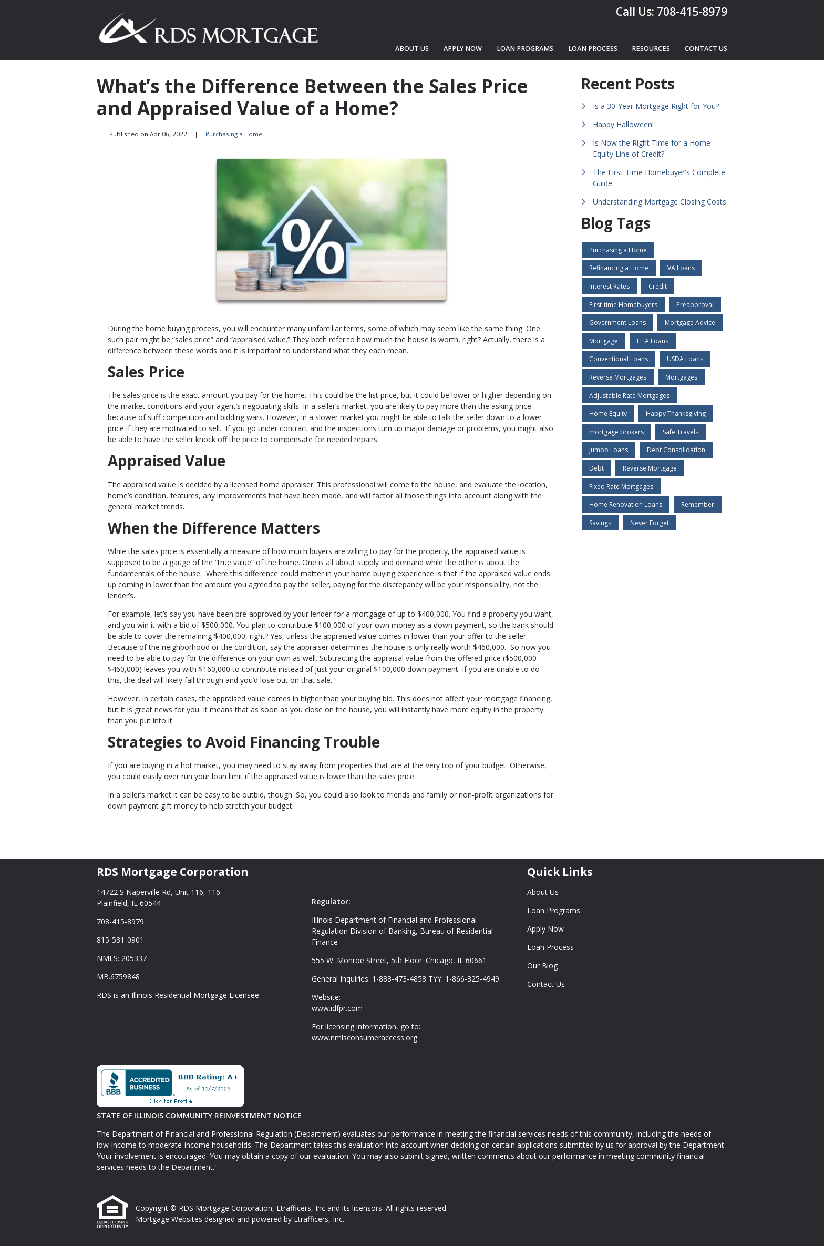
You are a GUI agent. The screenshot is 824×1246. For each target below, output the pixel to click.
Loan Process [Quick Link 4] (550, 947)
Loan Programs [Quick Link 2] (553, 910)
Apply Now (463, 48)
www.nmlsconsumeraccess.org (364, 1038)
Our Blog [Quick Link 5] (542, 966)
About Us (412, 48)
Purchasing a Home (233, 134)
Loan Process (592, 48)
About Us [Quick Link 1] (543, 892)
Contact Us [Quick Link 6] (546, 984)
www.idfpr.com (337, 1008)
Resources (651, 48)
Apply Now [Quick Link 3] (545, 929)
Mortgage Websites (170, 1219)
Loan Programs (525, 48)
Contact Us (706, 48)
